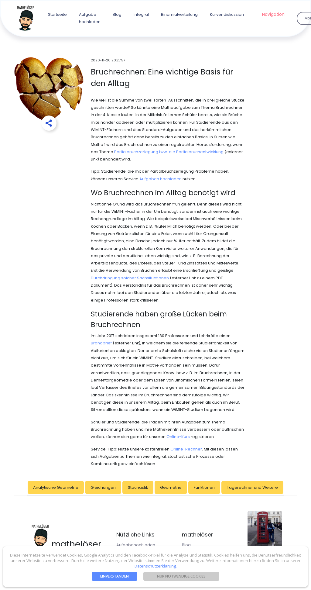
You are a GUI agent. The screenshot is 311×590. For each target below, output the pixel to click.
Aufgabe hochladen (90, 18)
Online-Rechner (186, 449)
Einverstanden (114, 576)
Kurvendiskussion (227, 14)
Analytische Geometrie (55, 487)
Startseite (57, 14)
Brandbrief (101, 343)
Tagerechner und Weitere (252, 487)
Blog (117, 14)
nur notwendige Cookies (181, 576)
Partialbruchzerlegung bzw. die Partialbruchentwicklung (169, 151)
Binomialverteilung (179, 14)
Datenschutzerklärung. (156, 566)
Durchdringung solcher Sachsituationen (130, 278)
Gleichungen (103, 487)
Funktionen (204, 487)
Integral (141, 14)
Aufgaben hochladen (160, 178)
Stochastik (138, 487)
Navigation (273, 14)
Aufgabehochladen (135, 544)
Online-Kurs (178, 436)
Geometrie (171, 487)
